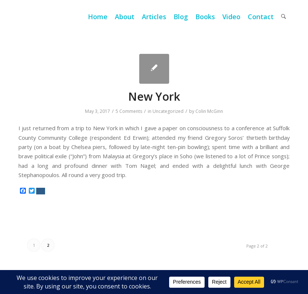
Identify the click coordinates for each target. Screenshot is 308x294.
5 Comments (129, 111)
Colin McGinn (209, 111)
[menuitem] (97, 16)
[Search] (283, 16)
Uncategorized (168, 111)
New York (154, 96)
